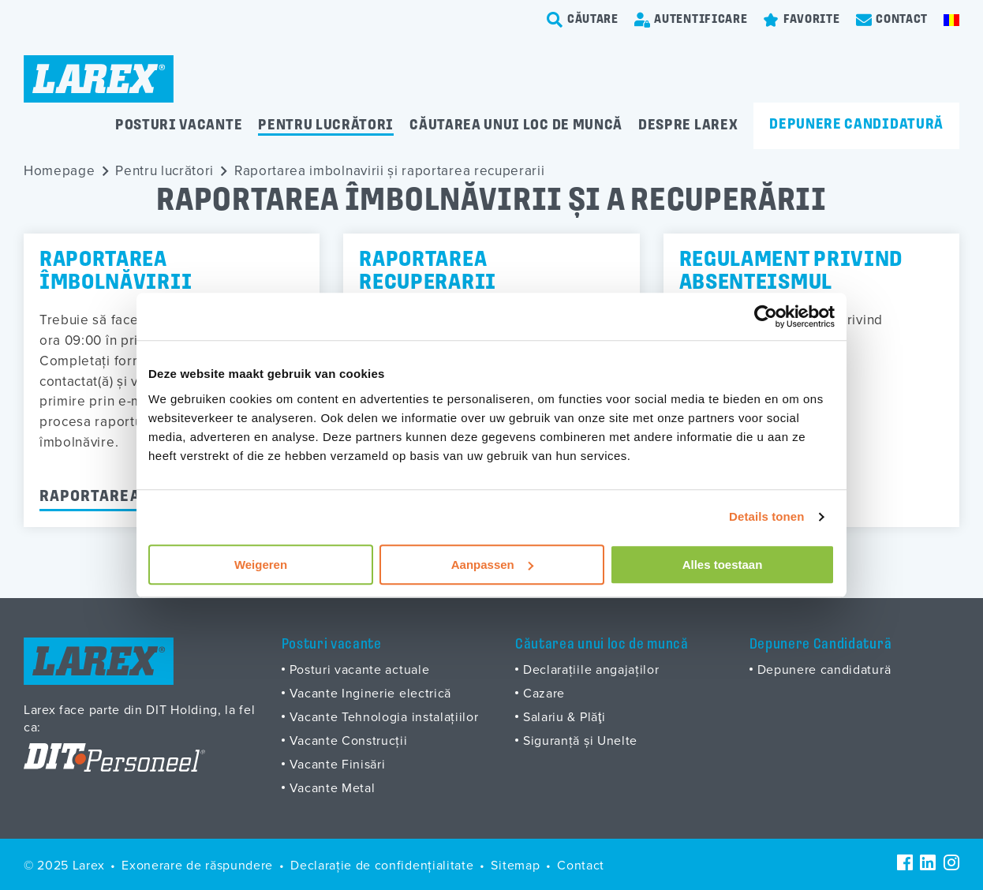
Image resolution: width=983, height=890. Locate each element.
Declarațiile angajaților (591, 669)
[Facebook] (905, 862)
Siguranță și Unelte (580, 740)
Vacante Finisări (338, 763)
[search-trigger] (583, 20)
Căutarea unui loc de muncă (515, 125)
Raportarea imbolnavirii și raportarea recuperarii (389, 170)
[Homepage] (99, 79)
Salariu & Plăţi (564, 716)
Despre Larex (688, 125)
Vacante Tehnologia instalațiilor (384, 716)
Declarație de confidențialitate (381, 864)
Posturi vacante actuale (360, 669)
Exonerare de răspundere (197, 864)
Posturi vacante (178, 125)
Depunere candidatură (856, 125)
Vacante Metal (333, 787)
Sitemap (515, 864)
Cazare (544, 692)
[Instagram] (951, 862)
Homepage (59, 170)
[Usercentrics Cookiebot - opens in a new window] (766, 316)
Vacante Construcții (349, 740)
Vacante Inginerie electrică (371, 692)
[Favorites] (801, 20)
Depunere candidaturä (824, 669)
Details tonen (766, 516)
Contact (580, 864)
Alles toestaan (722, 564)
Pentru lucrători (326, 125)
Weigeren (260, 564)
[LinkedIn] (928, 862)
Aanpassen (492, 564)
